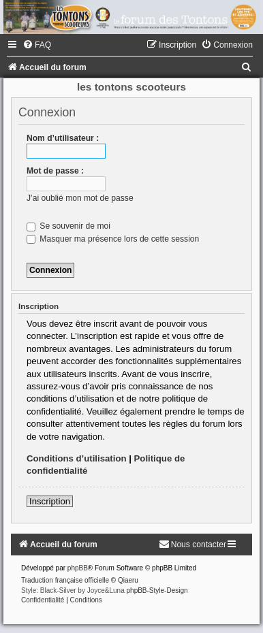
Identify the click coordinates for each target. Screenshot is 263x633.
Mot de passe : (55, 171)
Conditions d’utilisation (77, 458)
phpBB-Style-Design (157, 590)
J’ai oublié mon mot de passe (80, 198)
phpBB (77, 568)
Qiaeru (128, 580)
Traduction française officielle (65, 580)
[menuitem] (36, 45)
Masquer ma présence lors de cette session (113, 239)
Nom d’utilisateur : (63, 138)
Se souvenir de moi (68, 226)
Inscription (49, 501)
